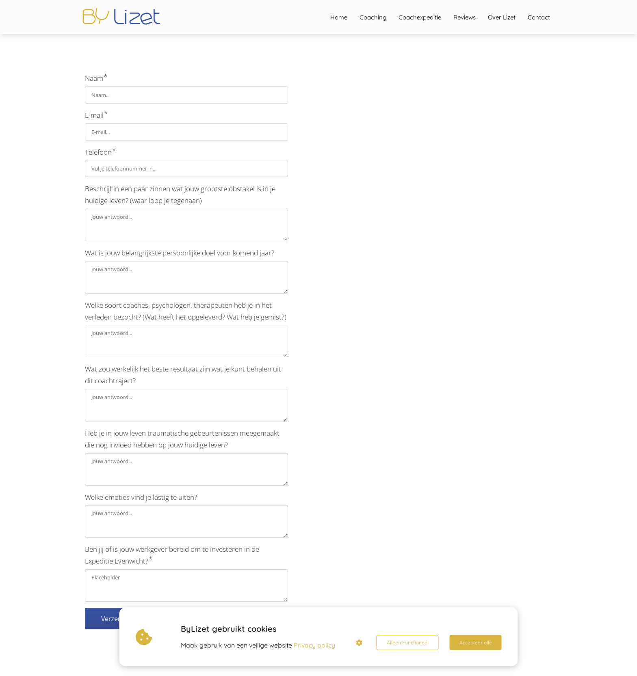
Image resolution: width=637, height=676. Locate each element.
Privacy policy (314, 645)
